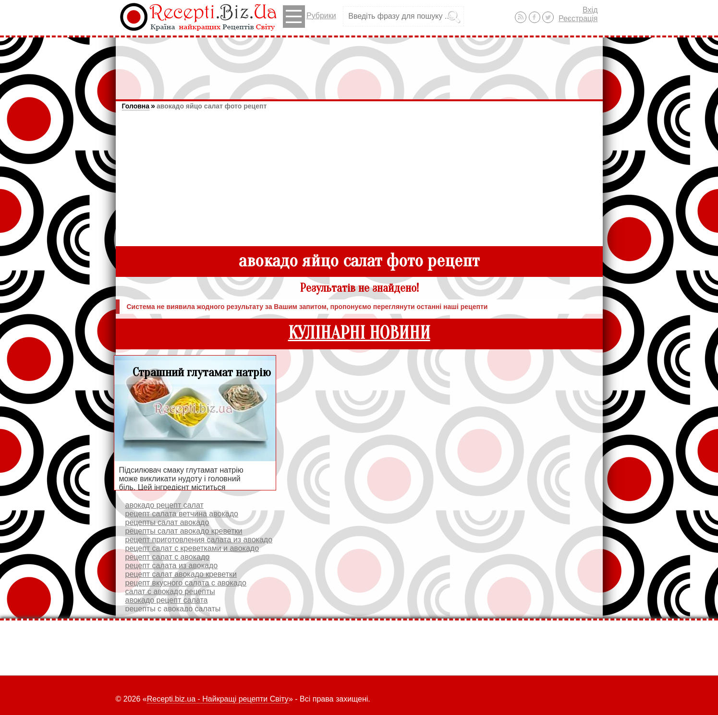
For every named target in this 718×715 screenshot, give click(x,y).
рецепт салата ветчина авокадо (181, 514)
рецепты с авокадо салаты (173, 609)
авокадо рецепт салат (164, 505)
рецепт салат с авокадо (167, 557)
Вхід (590, 10)
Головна (136, 106)
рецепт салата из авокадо (171, 565)
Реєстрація (578, 18)
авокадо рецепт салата (166, 600)
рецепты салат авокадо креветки (184, 531)
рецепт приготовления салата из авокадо (199, 540)
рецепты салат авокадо (167, 522)
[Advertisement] (359, 63)
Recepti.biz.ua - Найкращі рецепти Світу (218, 699)
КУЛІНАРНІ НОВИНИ (359, 333)
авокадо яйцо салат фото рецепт (212, 106)
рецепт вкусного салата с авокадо (186, 583)
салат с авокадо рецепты (170, 591)
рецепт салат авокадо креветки (181, 574)
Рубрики (309, 16)
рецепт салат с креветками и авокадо (192, 548)
